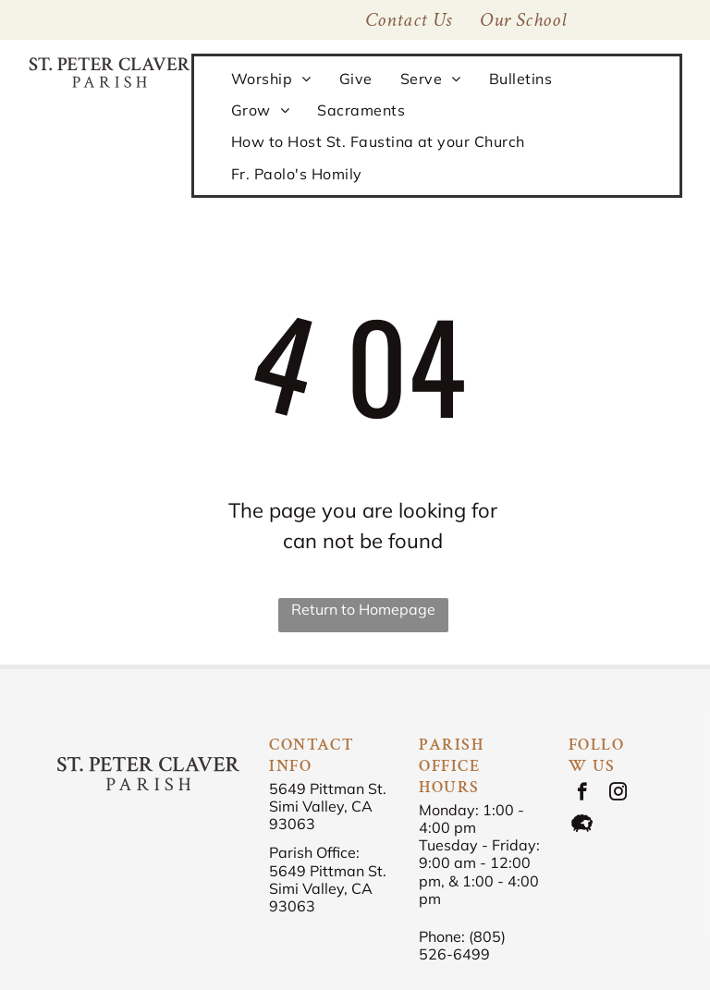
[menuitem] (523, 20)
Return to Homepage (363, 609)
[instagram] (618, 794)
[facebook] (582, 794)
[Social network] (582, 825)
